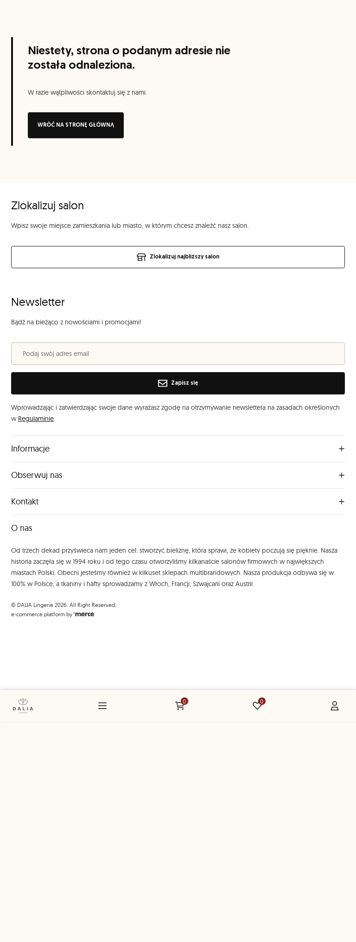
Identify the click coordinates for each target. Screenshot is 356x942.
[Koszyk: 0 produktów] (180, 705)
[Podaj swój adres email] (178, 353)
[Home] (23, 705)
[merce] (84, 614)
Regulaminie (36, 418)
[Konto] (334, 705)
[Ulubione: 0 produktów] (257, 705)
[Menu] (102, 705)
